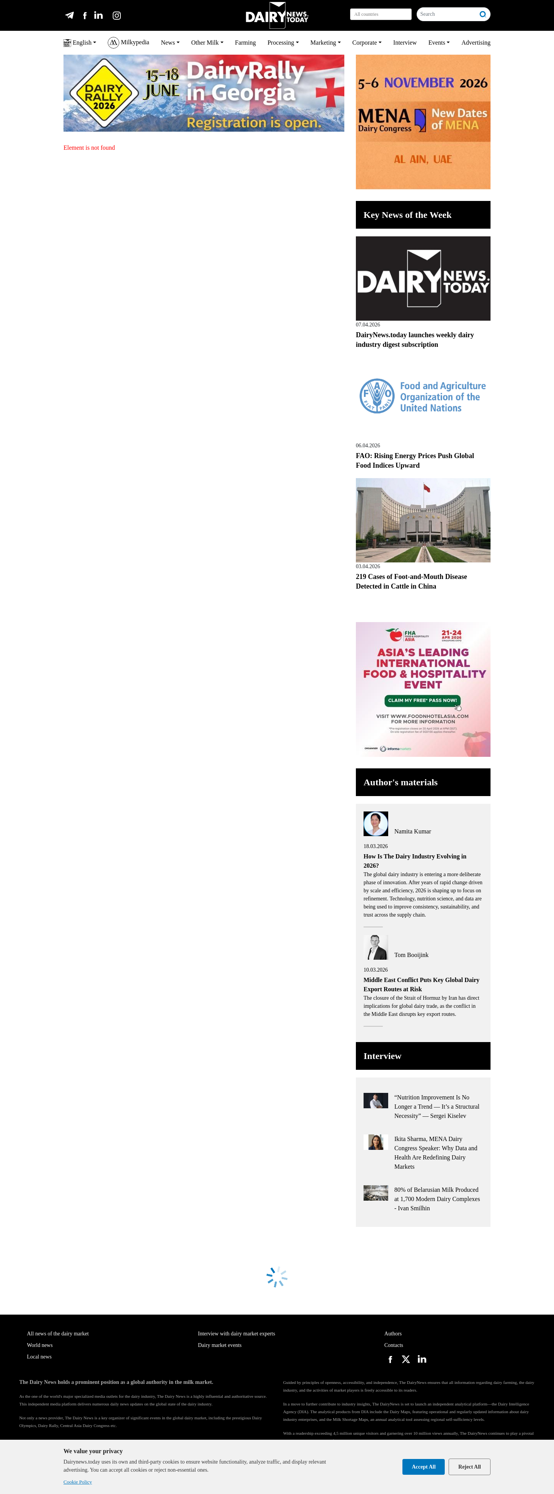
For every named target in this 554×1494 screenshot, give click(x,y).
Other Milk (205, 42)
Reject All (469, 1467)
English (77, 43)
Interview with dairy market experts (236, 1334)
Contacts (393, 1345)
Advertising (476, 42)
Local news (39, 1357)
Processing (280, 42)
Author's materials (401, 782)
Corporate (364, 42)
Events (437, 42)
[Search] (446, 14)
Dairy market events (220, 1345)
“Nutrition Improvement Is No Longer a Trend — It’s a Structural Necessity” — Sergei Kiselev (436, 1106)
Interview (405, 42)
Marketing (323, 42)
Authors (393, 1334)
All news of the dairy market (58, 1334)
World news (40, 1345)
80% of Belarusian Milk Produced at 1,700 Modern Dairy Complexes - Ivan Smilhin (437, 1198)
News (168, 42)
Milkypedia (128, 43)
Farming (245, 42)
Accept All (424, 1467)
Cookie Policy (77, 1482)
